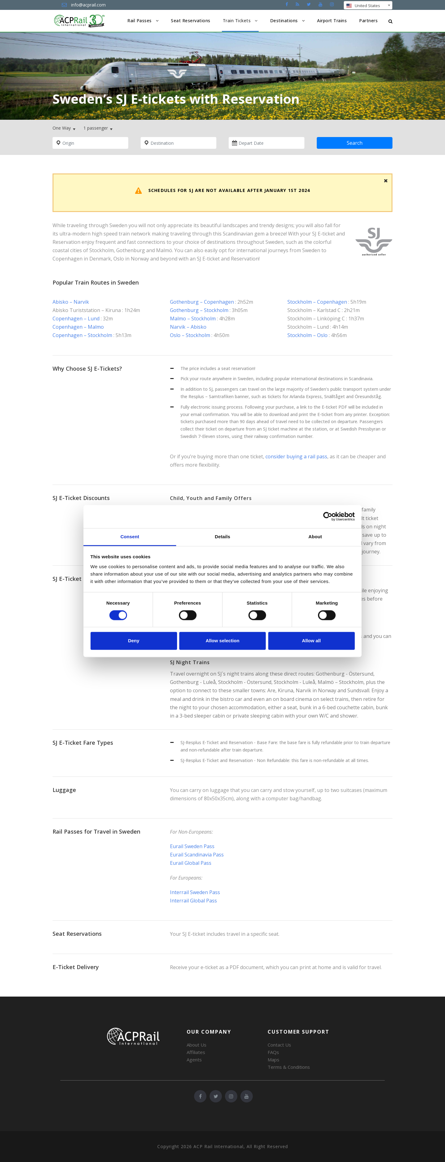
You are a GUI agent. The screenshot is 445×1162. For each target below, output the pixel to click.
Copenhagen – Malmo (78, 326)
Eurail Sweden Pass (192, 846)
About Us (196, 1045)
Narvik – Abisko (188, 326)
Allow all (311, 640)
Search (354, 143)
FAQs (273, 1052)
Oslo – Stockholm (190, 335)
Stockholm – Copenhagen (317, 301)
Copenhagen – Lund (76, 318)
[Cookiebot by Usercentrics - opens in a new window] (328, 516)
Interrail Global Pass (193, 900)
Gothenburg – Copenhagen (202, 301)
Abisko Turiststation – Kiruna (87, 310)
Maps (273, 1059)
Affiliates (196, 1052)
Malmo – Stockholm (193, 318)
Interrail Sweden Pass (195, 892)
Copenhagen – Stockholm (82, 335)
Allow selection (222, 640)
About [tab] (315, 536)
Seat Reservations (190, 20)
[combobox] (368, 5)
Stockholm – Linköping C (316, 318)
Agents (194, 1059)
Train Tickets (237, 20)
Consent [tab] (130, 536)
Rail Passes (139, 20)
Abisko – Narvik (71, 301)
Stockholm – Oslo (307, 335)
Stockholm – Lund (308, 326)
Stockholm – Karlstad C (314, 310)
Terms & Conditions (289, 1067)
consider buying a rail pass (296, 456)
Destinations (284, 20)
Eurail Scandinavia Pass (197, 854)
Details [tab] (222, 536)
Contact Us (279, 1045)
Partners (368, 20)
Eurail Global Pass (190, 863)
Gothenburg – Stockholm (199, 310)
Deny (133, 640)
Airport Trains (332, 20)
